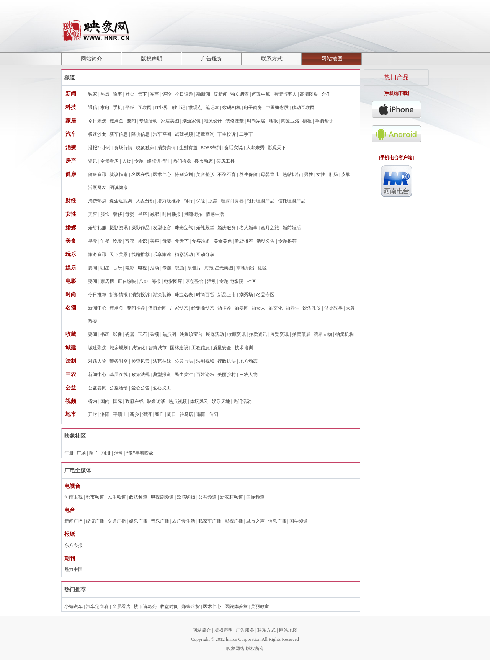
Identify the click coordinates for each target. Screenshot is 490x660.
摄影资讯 (118, 227)
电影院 (236, 281)
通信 (92, 107)
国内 (104, 401)
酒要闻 (241, 308)
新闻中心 (97, 308)
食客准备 (201, 241)
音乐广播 (160, 521)
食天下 (182, 241)
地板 (273, 121)
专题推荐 (287, 241)
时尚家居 (256, 121)
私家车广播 (209, 521)
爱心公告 (140, 388)
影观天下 (277, 147)
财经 (70, 201)
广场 (81, 453)
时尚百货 (205, 294)
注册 (69, 453)
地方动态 (248, 361)
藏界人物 (323, 334)
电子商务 (253, 107)
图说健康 (118, 187)
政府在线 (134, 401)
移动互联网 (303, 107)
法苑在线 (162, 361)
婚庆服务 (226, 227)
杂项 (154, 334)
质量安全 (222, 347)
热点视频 (177, 401)
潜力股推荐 (168, 201)
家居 (70, 121)
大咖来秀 (255, 147)
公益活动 (118, 388)
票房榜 (107, 281)
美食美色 (223, 241)
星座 (142, 214)
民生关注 (184, 374)
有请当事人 (285, 94)
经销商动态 (202, 308)
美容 (92, 214)
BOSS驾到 (211, 147)
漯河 (147, 414)
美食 (70, 241)
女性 (320, 174)
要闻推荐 (136, 308)
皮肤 (345, 174)
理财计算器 (232, 201)
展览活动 (215, 334)
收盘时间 (169, 606)
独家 (92, 94)
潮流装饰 (162, 294)
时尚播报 (171, 214)
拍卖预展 (301, 334)
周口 (171, 414)
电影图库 (173, 281)
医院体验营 (236, 606)
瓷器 (129, 334)
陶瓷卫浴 (290, 121)
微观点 (195, 107)
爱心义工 (162, 388)
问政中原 (261, 94)
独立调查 (239, 94)
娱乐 (70, 268)
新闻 (70, 94)
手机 (117, 107)
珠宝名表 (184, 294)
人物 (126, 161)
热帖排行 (292, 174)
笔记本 (212, 107)
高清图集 (309, 94)
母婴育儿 (270, 174)
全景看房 (109, 161)
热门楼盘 (182, 161)
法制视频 (205, 361)
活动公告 (265, 241)
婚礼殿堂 (205, 227)
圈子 (93, 453)
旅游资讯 (97, 254)
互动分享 (205, 254)
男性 (308, 174)
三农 (70, 374)
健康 (70, 174)
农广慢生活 (183, 521)
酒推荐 (224, 308)
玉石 (142, 334)
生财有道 (188, 147)
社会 (129, 94)
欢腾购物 (186, 497)
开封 (92, 414)
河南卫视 (73, 497)
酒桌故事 (333, 308)
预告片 (194, 268)
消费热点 (97, 201)
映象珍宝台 (191, 334)
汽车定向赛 (97, 606)
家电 (104, 107)
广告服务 (211, 59)
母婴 (129, 214)
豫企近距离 (120, 201)
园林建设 (179, 347)
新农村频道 (231, 497)
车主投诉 (226, 134)
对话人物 (97, 361)
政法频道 (138, 497)
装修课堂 (234, 121)
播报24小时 (99, 147)
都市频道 (95, 497)
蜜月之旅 (270, 227)
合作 (326, 94)
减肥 (154, 214)
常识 (142, 241)
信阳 (213, 414)
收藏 (70, 334)
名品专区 (265, 294)
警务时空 (118, 361)
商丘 (159, 414)
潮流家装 (191, 121)
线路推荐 (140, 254)
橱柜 (307, 121)
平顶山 (120, 414)
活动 (154, 268)
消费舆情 (166, 147)
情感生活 (215, 214)
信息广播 (277, 521)
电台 (69, 510)
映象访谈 (156, 401)
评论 (167, 94)
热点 (104, 94)
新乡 (134, 414)
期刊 (69, 558)
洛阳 (104, 414)
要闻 (131, 121)
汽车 (70, 134)
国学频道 (298, 521)
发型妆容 (162, 227)
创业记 (178, 107)
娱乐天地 (221, 401)
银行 (188, 201)
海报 (209, 268)
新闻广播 (73, 521)
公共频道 (207, 497)
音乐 (117, 268)
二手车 (246, 134)
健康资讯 (97, 174)
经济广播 (95, 521)
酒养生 (292, 308)
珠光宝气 (184, 227)
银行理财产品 (260, 201)
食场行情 (123, 147)
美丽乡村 (226, 374)
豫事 (117, 94)
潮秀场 (246, 294)
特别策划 (184, 174)
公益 (70, 388)
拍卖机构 (344, 334)
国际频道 (255, 497)
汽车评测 (162, 134)
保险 (200, 201)
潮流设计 (213, 121)
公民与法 (184, 361)
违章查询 (205, 134)
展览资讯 (279, 334)
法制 (70, 361)
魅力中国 (73, 569)
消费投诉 (140, 294)
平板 (129, 107)
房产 (70, 161)
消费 (70, 147)
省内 (92, 401)
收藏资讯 (236, 334)
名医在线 (140, 174)
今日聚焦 (97, 121)
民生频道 (117, 497)
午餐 (104, 241)
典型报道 (162, 374)
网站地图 (332, 59)
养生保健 (248, 174)
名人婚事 (248, 227)
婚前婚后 (292, 227)
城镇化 (138, 347)
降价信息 (140, 134)
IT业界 (161, 107)
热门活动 (242, 401)
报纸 (69, 534)
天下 (142, 94)
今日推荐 (97, 294)
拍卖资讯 (258, 334)
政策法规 (140, 374)
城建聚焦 (97, 347)
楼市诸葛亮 (145, 606)
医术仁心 (162, 174)
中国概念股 (277, 107)
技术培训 (244, 347)
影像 (117, 334)
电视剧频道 (162, 497)
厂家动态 (179, 308)
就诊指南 (118, 174)
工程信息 (200, 347)
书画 (104, 334)
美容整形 (205, 174)
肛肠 (333, 174)
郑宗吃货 (190, 606)
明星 (104, 268)
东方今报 (73, 545)
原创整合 (194, 281)
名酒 (70, 308)
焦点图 (116, 121)
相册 (106, 453)
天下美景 (118, 254)
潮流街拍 (193, 214)
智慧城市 (157, 347)
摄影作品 (140, 227)
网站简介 (91, 59)
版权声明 (151, 59)
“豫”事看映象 (140, 453)
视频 (179, 268)
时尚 (70, 294)
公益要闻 (97, 388)
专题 (139, 161)
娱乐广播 (138, 521)
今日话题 (184, 94)
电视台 (72, 486)
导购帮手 (324, 121)
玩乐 (70, 254)
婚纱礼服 (97, 227)
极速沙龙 (97, 134)
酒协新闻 (157, 308)
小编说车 (73, 606)
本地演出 (245, 268)
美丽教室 (260, 606)
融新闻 (203, 94)
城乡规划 (118, 347)
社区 (262, 268)
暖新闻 (220, 94)
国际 (117, 401)
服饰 (104, 214)
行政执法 (226, 361)
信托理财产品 (291, 201)
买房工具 (225, 161)
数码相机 (231, 107)
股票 (212, 201)
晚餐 (117, 241)
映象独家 (145, 147)
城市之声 (255, 521)
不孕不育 (226, 174)
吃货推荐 (244, 241)
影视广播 (234, 521)
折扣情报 (118, 294)
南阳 (201, 414)
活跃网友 (97, 187)
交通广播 (117, 521)
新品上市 (226, 294)
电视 (142, 268)
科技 (70, 107)
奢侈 (117, 214)
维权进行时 (158, 161)
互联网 (145, 107)
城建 (70, 347)
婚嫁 (70, 227)
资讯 (92, 161)
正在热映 (127, 281)
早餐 (92, 241)
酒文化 (276, 308)
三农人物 (248, 374)
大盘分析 (145, 201)
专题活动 (148, 121)
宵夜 (129, 241)
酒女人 (258, 308)
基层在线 (118, 374)
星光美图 (224, 268)
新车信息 (118, 134)
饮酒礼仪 (311, 308)
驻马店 (186, 414)
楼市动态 (203, 161)
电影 (129, 268)
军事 (154, 94)
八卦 (143, 281)
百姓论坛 (205, 374)
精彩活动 (184, 254)
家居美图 (170, 121)
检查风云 (140, 361)
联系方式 (272, 59)
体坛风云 (199, 401)
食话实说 (233, 147)
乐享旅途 (162, 254)
